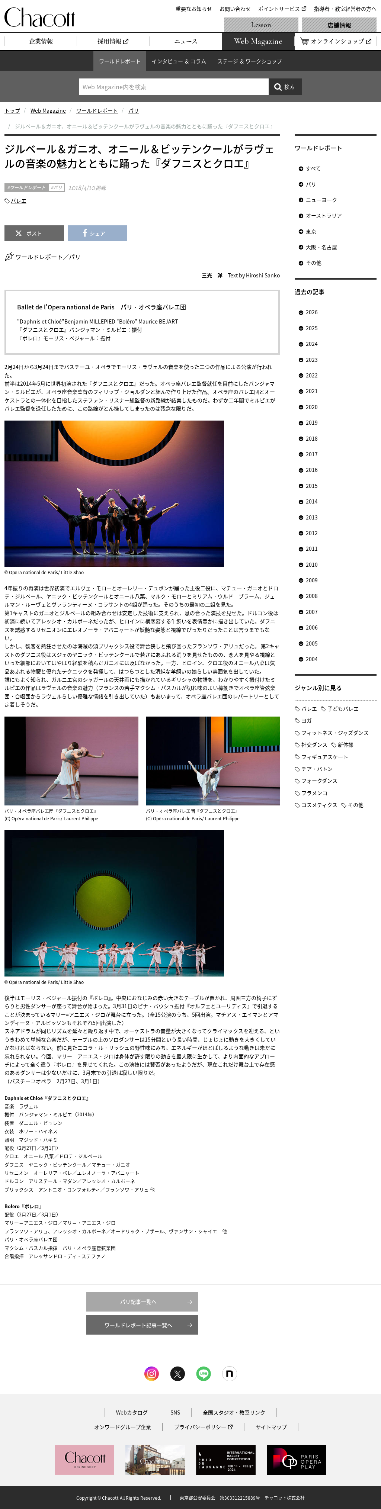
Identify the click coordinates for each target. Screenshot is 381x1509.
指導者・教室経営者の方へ (345, 8)
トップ (12, 110)
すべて (313, 168)
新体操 (345, 744)
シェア (97, 233)
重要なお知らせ (194, 8)
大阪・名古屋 (321, 247)
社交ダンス (314, 744)
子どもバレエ (343, 708)
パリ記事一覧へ (138, 1301)
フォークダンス (319, 780)
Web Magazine (48, 110)
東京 (311, 231)
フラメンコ (314, 793)
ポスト (34, 233)
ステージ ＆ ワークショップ (249, 61)
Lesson (261, 24)
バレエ (18, 200)
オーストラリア (324, 215)
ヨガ (306, 720)
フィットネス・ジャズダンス (335, 732)
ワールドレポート (120, 61)
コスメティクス (319, 804)
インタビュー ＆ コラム (179, 61)
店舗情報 (339, 24)
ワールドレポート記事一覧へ (138, 1325)
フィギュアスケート (324, 756)
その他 (313, 262)
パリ (133, 110)
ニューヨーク (321, 199)
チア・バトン (317, 768)
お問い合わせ (235, 8)
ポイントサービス (279, 8)
